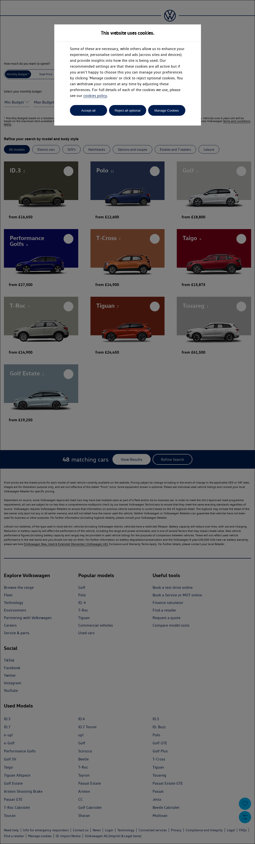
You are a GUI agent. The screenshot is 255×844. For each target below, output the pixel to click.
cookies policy (95, 95)
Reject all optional (127, 110)
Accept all (88, 110)
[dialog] (127, 422)
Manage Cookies (166, 110)
